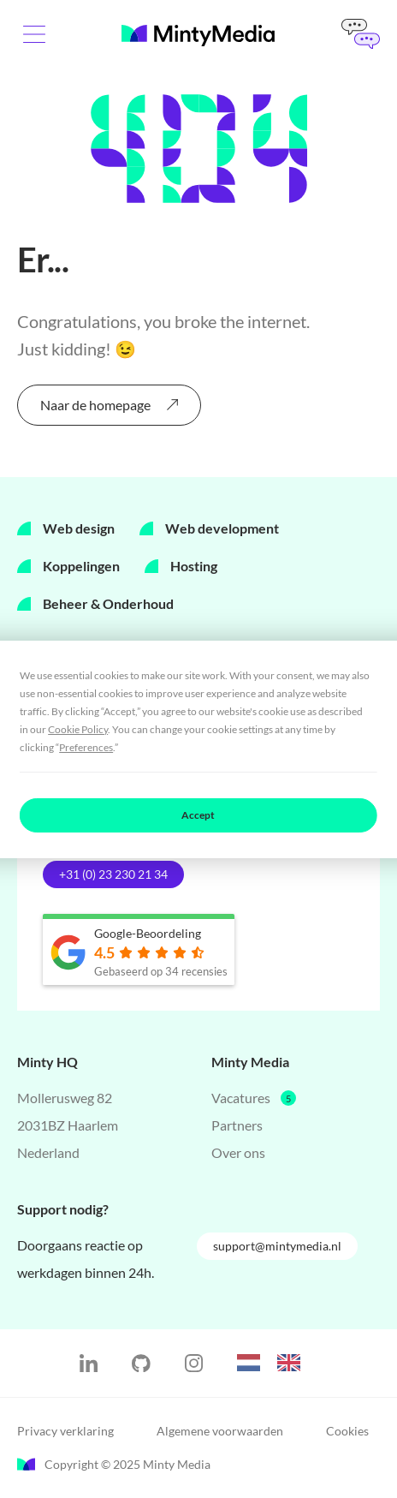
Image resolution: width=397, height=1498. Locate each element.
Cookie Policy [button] (78, 729)
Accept (198, 815)
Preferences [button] (86, 747)
